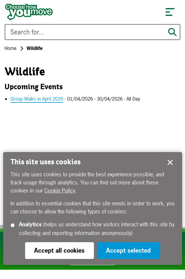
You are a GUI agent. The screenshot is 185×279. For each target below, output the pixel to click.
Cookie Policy (59, 190)
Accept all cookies (59, 250)
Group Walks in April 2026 (36, 98)
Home (10, 48)
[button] (170, 11)
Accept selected (170, 162)
